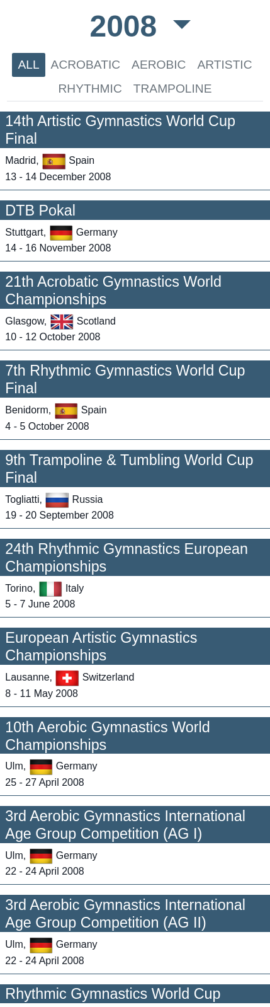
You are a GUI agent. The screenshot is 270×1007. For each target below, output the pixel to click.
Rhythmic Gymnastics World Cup (112, 994)
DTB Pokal (40, 210)
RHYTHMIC (89, 88)
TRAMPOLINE (172, 88)
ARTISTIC (224, 64)
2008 (127, 26)
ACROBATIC (86, 64)
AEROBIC (159, 64)
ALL (28, 64)
